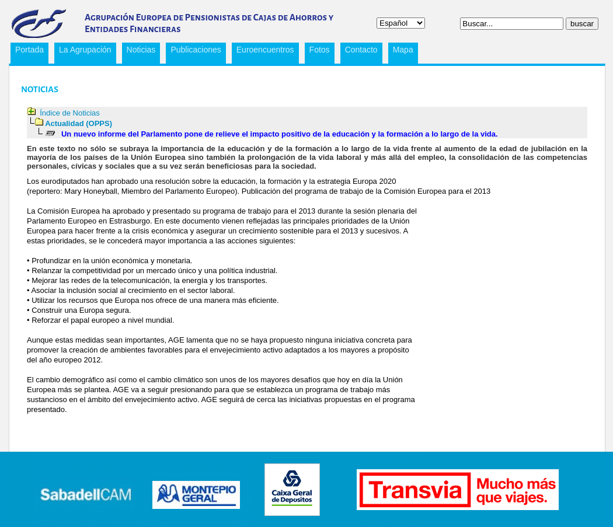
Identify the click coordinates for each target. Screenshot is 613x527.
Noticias (141, 49)
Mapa (403, 49)
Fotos (319, 49)
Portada (29, 49)
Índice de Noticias (70, 113)
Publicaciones (193, 51)
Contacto (361, 49)
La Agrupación (83, 51)
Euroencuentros (263, 51)
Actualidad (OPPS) (78, 123)
